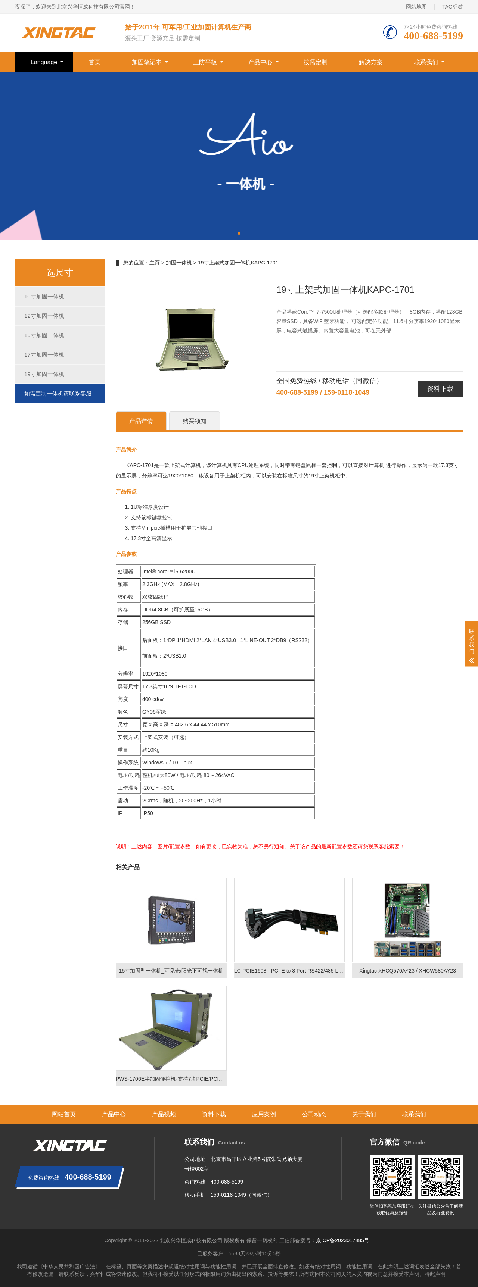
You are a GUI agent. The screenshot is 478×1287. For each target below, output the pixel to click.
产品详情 (141, 421)
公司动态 (314, 1114)
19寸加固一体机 (44, 374)
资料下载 (440, 388)
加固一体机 (179, 263)
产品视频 (164, 1114)
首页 (94, 62)
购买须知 (195, 421)
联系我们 (426, 62)
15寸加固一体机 (44, 335)
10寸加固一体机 (44, 296)
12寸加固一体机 (44, 316)
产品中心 (260, 62)
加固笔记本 (147, 62)
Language (44, 62)
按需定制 (316, 62)
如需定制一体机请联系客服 (57, 393)
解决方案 (371, 62)
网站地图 (416, 7)
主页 (154, 263)
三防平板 (205, 62)
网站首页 (64, 1114)
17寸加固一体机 (44, 354)
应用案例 (264, 1114)
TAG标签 (452, 7)
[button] (239, 233)
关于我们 (364, 1114)
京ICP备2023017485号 (342, 1240)
